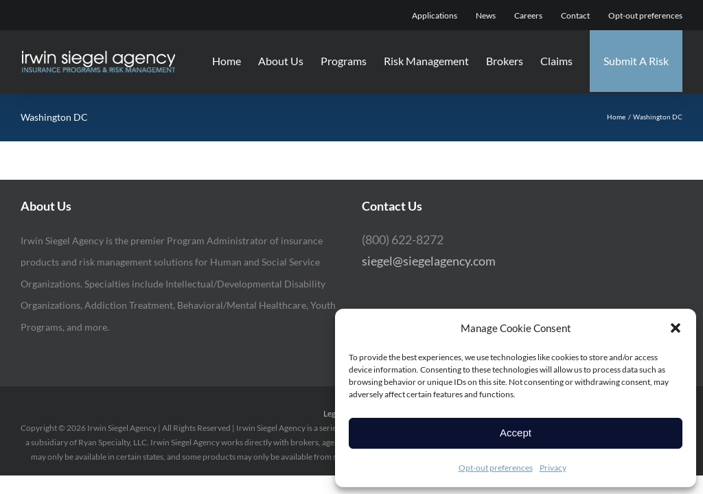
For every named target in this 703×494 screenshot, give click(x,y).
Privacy (553, 467)
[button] (675, 328)
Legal (332, 413)
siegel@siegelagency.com (429, 260)
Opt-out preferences (496, 467)
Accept (515, 432)
